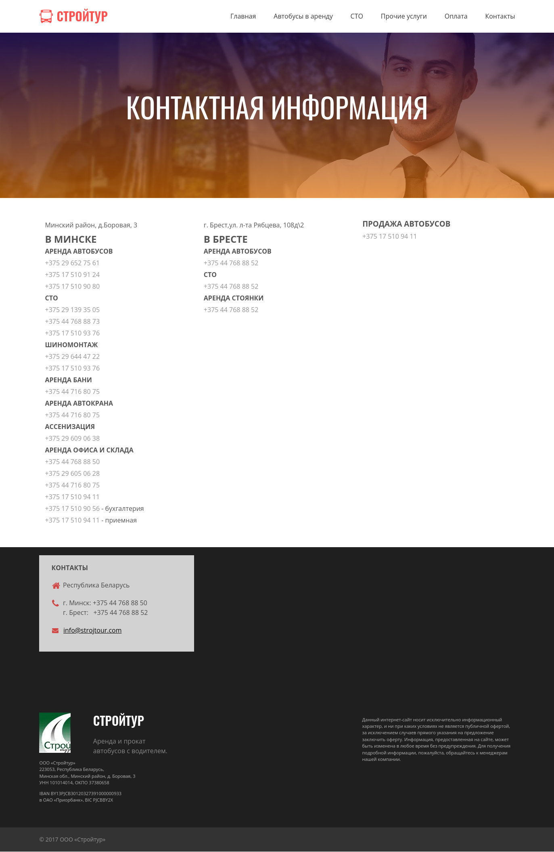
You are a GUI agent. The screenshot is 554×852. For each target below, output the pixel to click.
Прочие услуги (404, 16)
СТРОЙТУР (118, 721)
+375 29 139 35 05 (72, 310)
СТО (357, 16)
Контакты (500, 16)
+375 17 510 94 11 (72, 497)
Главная (243, 16)
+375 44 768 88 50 (72, 462)
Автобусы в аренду (303, 16)
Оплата (456, 16)
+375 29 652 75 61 (72, 263)
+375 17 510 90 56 (72, 508)
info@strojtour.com (92, 631)
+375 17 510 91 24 (72, 275)
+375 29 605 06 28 (72, 473)
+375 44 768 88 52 (231, 263)
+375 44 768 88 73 (72, 321)
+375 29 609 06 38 (72, 438)
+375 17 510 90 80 (73, 286)
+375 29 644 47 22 (72, 356)
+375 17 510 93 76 (73, 333)
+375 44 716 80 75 (72, 391)
